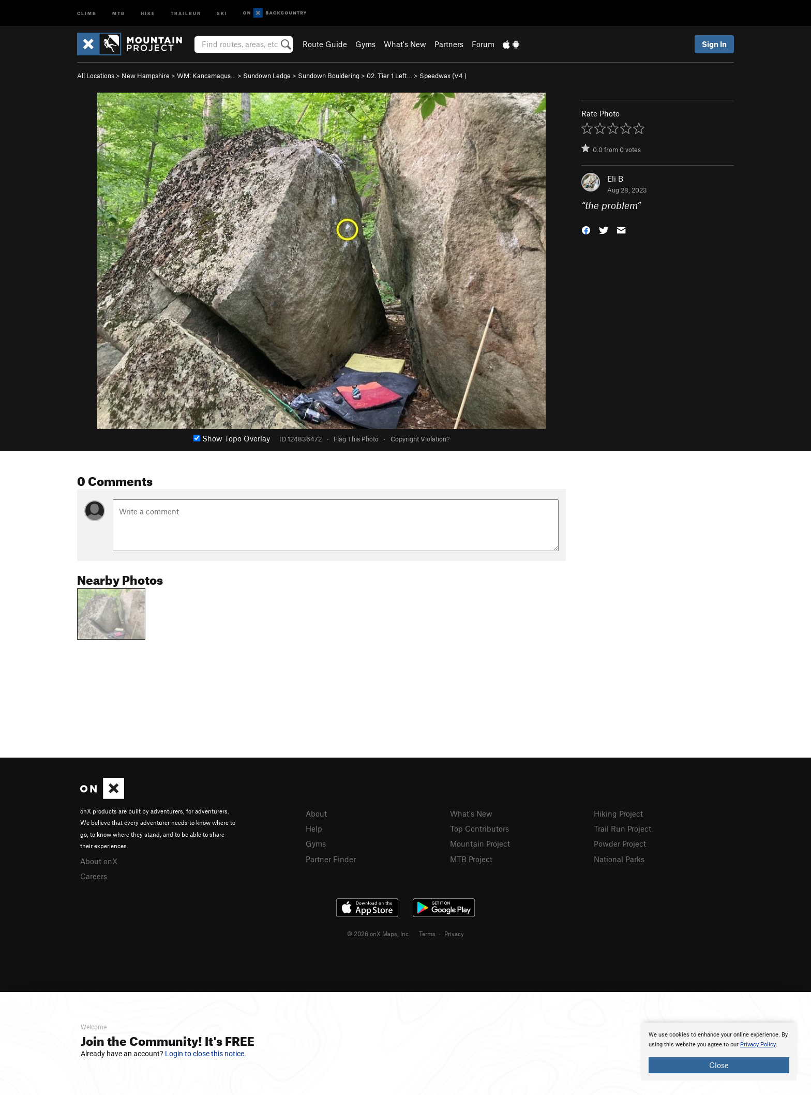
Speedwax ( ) (443, 75)
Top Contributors (479, 828)
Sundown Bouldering (328, 75)
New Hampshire (146, 75)
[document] (719, 1051)
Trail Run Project (622, 828)
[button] (586, 229)
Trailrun (186, 12)
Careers (93, 876)
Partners (448, 44)
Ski (222, 12)
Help (314, 828)
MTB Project (471, 859)
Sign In (714, 44)
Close (719, 1065)
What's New (405, 44)
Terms (427, 933)
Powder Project (620, 843)
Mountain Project (480, 843)
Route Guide (325, 44)
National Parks (619, 859)
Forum (483, 44)
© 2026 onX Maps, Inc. (378, 933)
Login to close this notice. (205, 1053)
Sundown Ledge (267, 75)
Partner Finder (331, 859)
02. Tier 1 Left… (389, 75)
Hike (148, 12)
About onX (98, 861)
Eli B (615, 178)
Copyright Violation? (420, 439)
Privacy (454, 933)
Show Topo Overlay (231, 438)
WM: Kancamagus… (206, 75)
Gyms (365, 44)
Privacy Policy (758, 1044)
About (316, 813)
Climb (87, 12)
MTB (118, 12)
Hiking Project (618, 813)
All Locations (95, 75)
